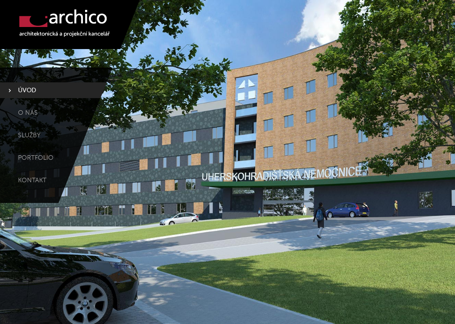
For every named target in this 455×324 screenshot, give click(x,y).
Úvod (27, 90)
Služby (29, 135)
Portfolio (36, 157)
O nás (28, 112)
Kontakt (32, 180)
